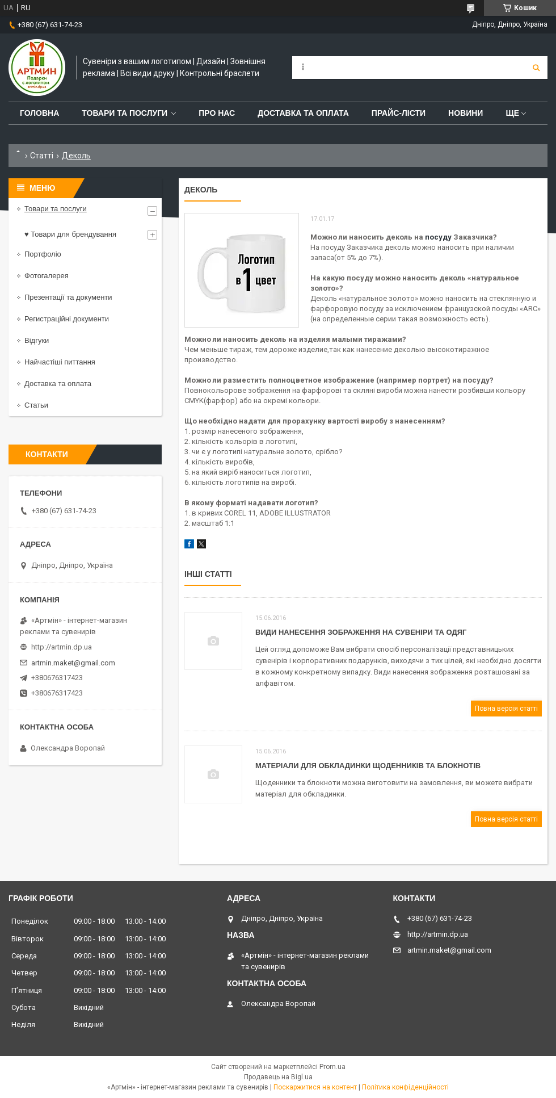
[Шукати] (536, 67)
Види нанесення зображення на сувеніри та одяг (361, 632)
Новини (465, 113)
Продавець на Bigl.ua (278, 1077)
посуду (438, 237)
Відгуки (36, 340)
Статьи (36, 405)
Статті (41, 155)
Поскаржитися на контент (315, 1087)
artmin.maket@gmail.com (73, 663)
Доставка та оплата (303, 113)
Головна (39, 113)
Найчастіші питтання (59, 362)
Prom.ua (332, 1067)
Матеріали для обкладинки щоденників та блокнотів (368, 765)
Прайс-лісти (399, 113)
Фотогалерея (46, 275)
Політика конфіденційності (405, 1087)
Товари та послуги (124, 113)
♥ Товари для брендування (70, 234)
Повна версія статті (506, 709)
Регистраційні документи (66, 319)
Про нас (217, 113)
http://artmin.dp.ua (61, 647)
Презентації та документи (68, 297)
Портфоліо (42, 254)
